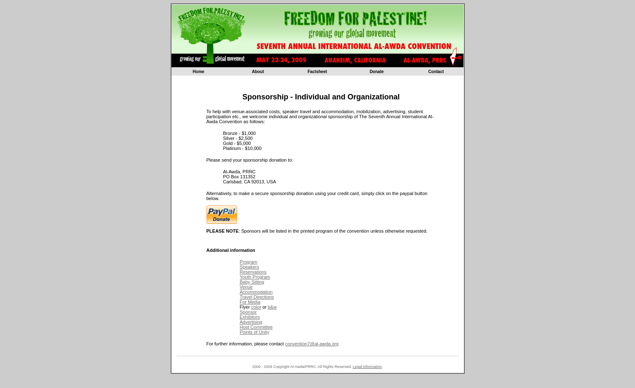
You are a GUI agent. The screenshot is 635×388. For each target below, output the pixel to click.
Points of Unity (255, 332)
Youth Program (255, 276)
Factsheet (317, 71)
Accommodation (256, 291)
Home (198, 71)
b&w (272, 306)
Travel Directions (257, 296)
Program (248, 261)
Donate (377, 71)
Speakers (249, 266)
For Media (250, 301)
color (256, 306)
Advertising (251, 322)
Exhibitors (250, 317)
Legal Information (367, 367)
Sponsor (248, 311)
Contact (436, 71)
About (258, 71)
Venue (246, 286)
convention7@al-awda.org (311, 343)
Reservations (253, 271)
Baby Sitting (252, 281)
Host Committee (256, 327)
